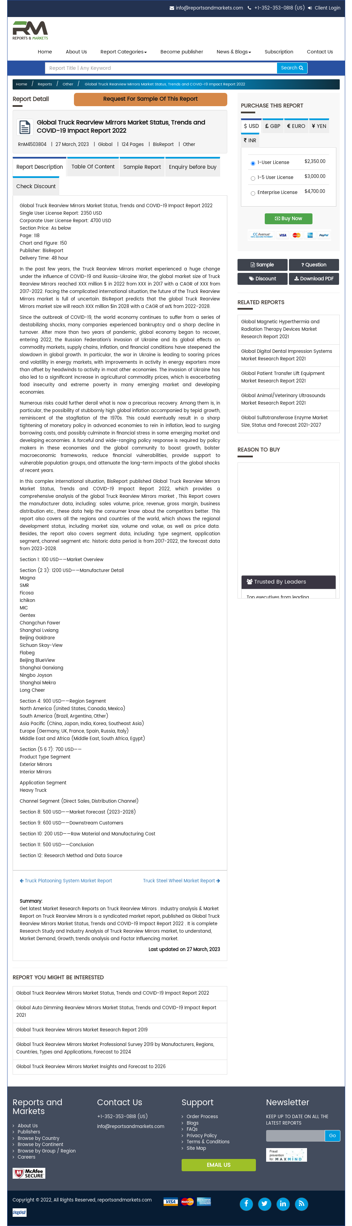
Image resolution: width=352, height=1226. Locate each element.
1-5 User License (272, 178)
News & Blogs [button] (234, 52)
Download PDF (314, 279)
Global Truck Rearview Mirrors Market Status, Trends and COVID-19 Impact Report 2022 (164, 84)
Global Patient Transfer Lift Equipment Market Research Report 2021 (283, 377)
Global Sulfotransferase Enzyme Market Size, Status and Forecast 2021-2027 (284, 421)
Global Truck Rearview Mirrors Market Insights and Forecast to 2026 (91, 1066)
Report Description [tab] (39, 167)
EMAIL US (218, 1165)
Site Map (194, 1148)
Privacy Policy (199, 1136)
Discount (262, 279)
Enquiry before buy (192, 167)
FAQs (190, 1129)
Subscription (279, 52)
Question (313, 265)
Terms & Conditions (206, 1142)
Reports (45, 84)
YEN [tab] (319, 126)
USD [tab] (251, 126)
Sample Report (142, 167)
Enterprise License (274, 193)
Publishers (26, 1132)
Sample (262, 265)
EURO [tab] (296, 126)
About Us (76, 52)
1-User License (270, 163)
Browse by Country (36, 1138)
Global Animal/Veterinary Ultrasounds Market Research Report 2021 (283, 399)
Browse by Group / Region (44, 1151)
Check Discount (36, 186)
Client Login (324, 8)
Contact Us (320, 52)
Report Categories (122, 52)
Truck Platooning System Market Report (66, 881)
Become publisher (181, 52)
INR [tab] (250, 140)
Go (332, 1136)
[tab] (93, 166)
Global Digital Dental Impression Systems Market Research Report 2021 (286, 355)
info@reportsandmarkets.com (209, 8)
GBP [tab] (272, 126)
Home (45, 52)
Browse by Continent (38, 1144)
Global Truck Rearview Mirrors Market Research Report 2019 (82, 1030)
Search (292, 68)
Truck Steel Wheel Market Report (181, 881)
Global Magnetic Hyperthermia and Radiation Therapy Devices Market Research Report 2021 (280, 329)
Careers (24, 1157)
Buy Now (288, 219)
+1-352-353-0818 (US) (279, 8)
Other (68, 84)
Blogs (190, 1123)
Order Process (200, 1117)
